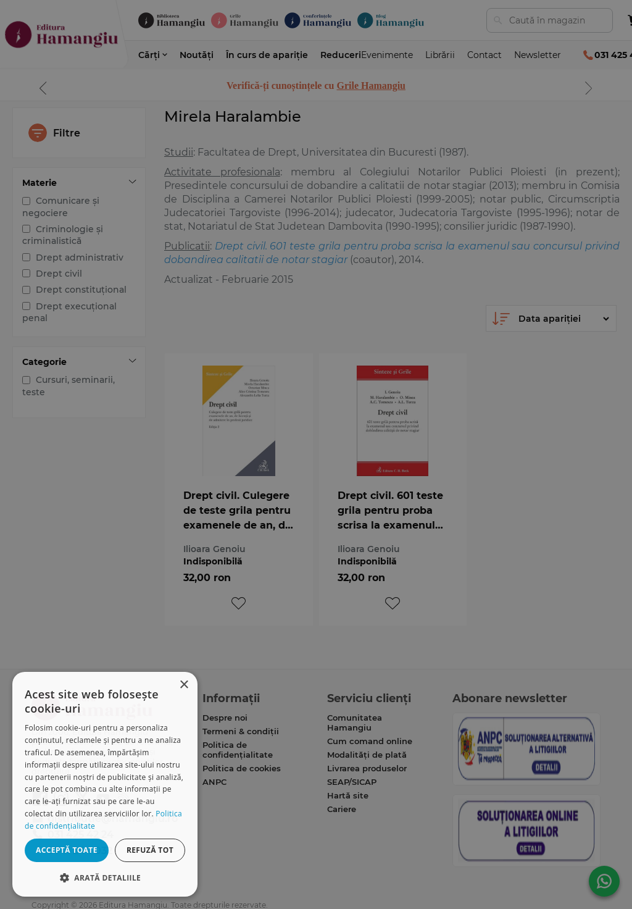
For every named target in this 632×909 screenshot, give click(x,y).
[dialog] (105, 784)
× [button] (183, 685)
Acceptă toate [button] (67, 850)
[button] (105, 877)
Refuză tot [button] (150, 850)
